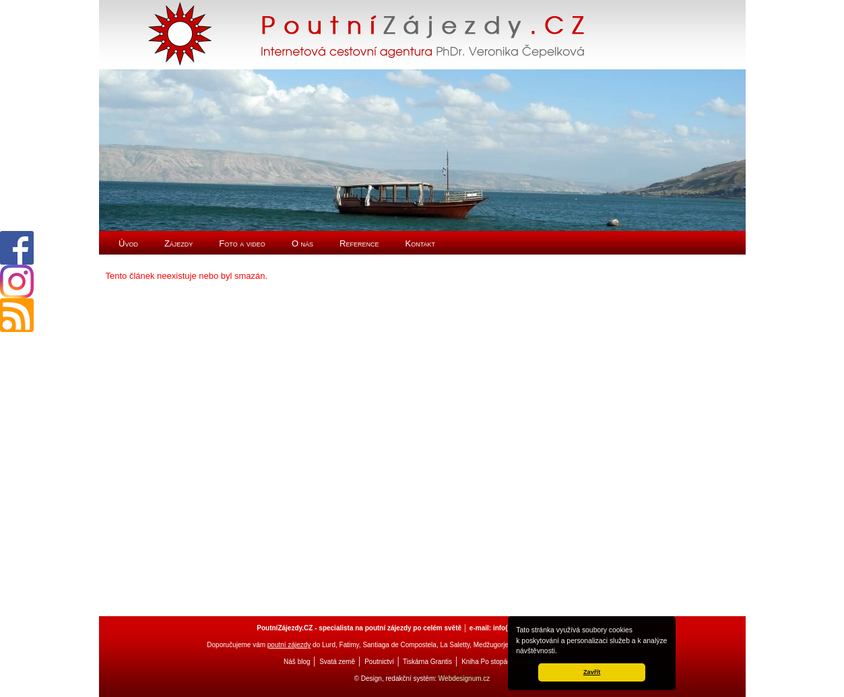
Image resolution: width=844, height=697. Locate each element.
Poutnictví (379, 661)
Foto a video (242, 243)
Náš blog (297, 661)
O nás (302, 243)
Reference (359, 243)
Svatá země (337, 661)
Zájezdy (178, 243)
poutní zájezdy (289, 645)
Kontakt (420, 243)
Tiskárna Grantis (427, 661)
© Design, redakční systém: (396, 678)
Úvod (128, 243)
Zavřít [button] (591, 672)
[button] (560, 652)
